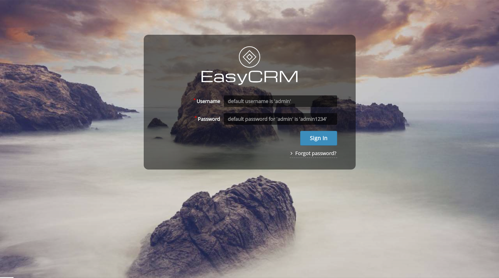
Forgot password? (313, 153)
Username (206, 101)
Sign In (319, 138)
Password (207, 118)
